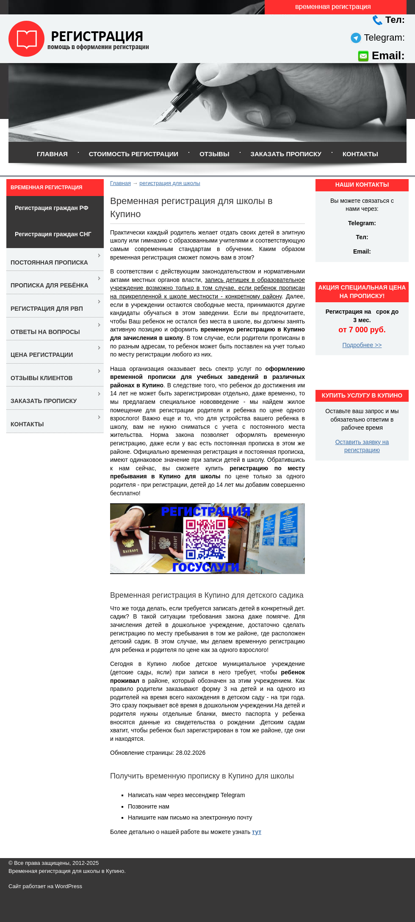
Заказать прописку (286, 153)
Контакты (360, 153)
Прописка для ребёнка (50, 285)
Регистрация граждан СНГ (53, 234)
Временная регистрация (46, 187)
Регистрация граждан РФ (52, 207)
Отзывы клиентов (42, 378)
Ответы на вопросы (45, 331)
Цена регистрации (42, 354)
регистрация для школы (169, 183)
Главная (52, 153)
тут (256, 831)
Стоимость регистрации (133, 153)
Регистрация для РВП (47, 308)
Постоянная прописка (49, 262)
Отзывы (214, 153)
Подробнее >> (362, 345)
